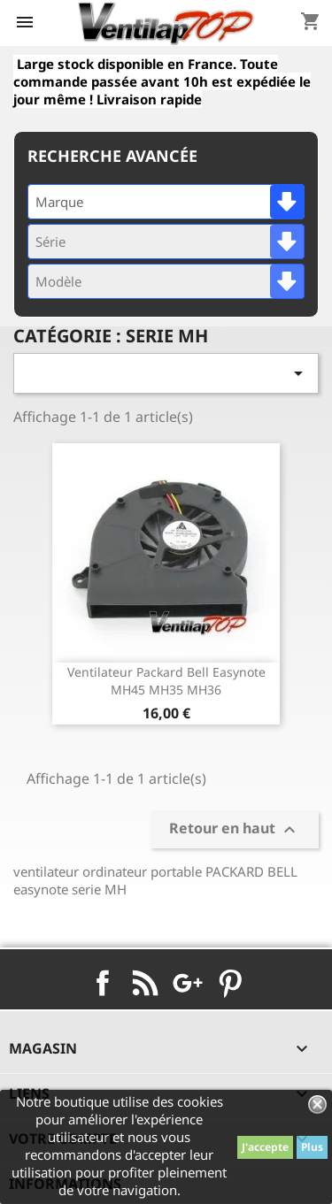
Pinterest (230, 983)
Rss (145, 983)
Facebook (102, 983)
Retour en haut (234, 829)
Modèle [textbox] (58, 281)
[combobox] (166, 201)
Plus (312, 1146)
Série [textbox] (50, 241)
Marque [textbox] (59, 202)
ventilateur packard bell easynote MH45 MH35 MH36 (166, 680)
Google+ (187, 983)
